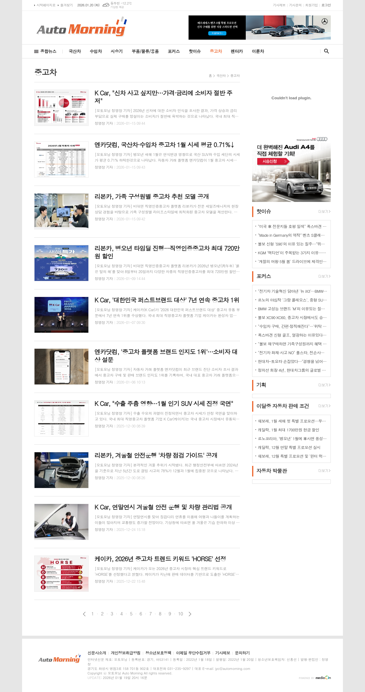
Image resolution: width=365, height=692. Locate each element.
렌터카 (237, 51)
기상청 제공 (117, 7)
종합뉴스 (48, 51)
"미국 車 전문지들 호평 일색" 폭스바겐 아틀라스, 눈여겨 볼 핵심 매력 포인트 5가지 (292, 226)
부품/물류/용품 (145, 51)
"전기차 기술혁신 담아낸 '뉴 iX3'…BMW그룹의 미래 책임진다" (292, 291)
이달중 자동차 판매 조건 (282, 406)
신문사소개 (96, 653)
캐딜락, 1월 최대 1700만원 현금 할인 (288, 430)
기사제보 (279, 5)
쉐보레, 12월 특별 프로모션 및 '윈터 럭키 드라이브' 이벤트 (292, 456)
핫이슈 (195, 51)
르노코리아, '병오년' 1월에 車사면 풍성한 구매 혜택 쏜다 (292, 438)
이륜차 (258, 51)
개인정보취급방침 (125, 653)
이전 (84, 614)
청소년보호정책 (158, 653)
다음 (189, 614)
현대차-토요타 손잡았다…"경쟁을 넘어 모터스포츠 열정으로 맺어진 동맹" (292, 361)
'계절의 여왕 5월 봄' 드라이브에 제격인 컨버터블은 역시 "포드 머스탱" (292, 261)
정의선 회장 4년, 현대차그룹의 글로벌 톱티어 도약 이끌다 (292, 370)
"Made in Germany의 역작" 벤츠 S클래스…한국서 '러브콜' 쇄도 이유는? (292, 235)
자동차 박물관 (271, 470)
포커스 (173, 51)
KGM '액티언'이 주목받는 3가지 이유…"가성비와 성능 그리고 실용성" (292, 252)
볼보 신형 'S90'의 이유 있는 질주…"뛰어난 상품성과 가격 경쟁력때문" (292, 244)
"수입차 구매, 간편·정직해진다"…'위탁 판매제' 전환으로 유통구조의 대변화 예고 (292, 326)
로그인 (326, 5)
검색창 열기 (325, 51)
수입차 (95, 51)
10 (180, 614)
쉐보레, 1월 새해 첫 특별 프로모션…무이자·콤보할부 (292, 421)
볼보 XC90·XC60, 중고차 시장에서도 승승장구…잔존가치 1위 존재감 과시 (292, 317)
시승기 (117, 51)
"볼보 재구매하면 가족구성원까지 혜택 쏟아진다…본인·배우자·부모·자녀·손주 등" (292, 344)
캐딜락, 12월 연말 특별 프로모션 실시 (289, 447)
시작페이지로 (46, 5)
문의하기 (242, 653)
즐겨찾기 (66, 5)
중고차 (216, 51)
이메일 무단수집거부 (193, 653)
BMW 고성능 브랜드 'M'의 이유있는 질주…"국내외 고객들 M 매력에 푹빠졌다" (292, 308)
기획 (261, 385)
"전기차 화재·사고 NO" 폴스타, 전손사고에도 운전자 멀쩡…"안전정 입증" (292, 352)
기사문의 (295, 5)
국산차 (75, 51)
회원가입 (311, 5)
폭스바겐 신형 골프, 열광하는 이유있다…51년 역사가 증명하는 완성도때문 (292, 335)
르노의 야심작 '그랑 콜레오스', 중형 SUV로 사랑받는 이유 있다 (292, 300)
